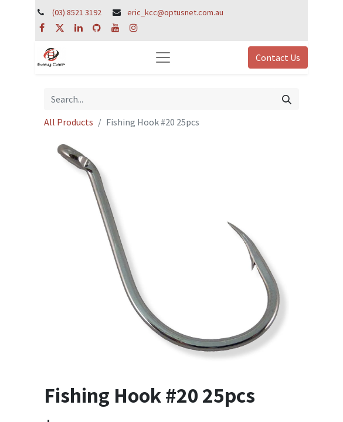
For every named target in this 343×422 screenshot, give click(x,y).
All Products (68, 122)
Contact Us (278, 57)
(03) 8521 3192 (76, 12)
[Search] (286, 99)
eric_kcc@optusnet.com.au (175, 12)
